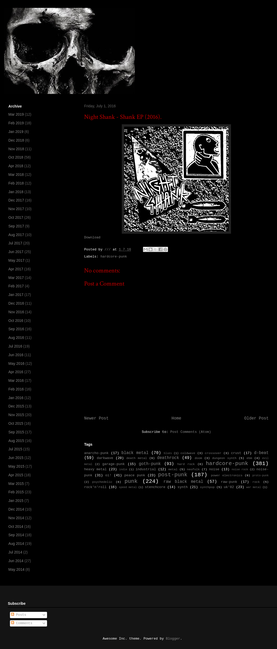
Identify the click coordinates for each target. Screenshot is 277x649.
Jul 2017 (15, 243)
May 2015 (16, 466)
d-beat (261, 453)
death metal (136, 458)
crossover (213, 453)
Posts (18, 615)
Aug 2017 (16, 235)
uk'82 (229, 487)
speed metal (128, 487)
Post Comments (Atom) (190, 432)
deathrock (168, 458)
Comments (21, 623)
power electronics (227, 475)
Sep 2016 (16, 329)
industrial (146, 469)
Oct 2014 (15, 526)
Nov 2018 (16, 149)
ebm (249, 458)
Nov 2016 (16, 312)
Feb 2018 (16, 183)
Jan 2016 (16, 398)
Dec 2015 (16, 406)
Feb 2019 (16, 123)
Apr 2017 (15, 269)
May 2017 (16, 260)
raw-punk (229, 482)
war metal (253, 487)
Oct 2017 (15, 217)
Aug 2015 (16, 441)
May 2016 (16, 363)
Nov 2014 (16, 518)
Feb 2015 (16, 492)
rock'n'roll (95, 487)
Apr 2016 (15, 372)
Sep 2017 (16, 226)
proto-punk (260, 475)
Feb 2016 (16, 389)
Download (92, 237)
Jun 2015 (16, 458)
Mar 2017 (16, 278)
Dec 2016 (16, 303)
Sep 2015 (16, 432)
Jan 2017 (16, 295)
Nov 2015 (16, 415)
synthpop (207, 487)
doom (198, 458)
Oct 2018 (15, 157)
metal (172, 469)
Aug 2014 (16, 543)
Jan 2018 (16, 192)
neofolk (193, 469)
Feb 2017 (16, 286)
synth (182, 487)
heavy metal (95, 469)
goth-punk (150, 464)
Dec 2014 (16, 509)
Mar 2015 (16, 484)
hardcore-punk (113, 257)
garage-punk (113, 464)
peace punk (134, 475)
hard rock (186, 464)
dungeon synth (224, 458)
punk (131, 481)
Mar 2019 (16, 114)
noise (214, 469)
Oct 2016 (15, 320)
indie (123, 469)
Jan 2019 (16, 132)
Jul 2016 (15, 346)
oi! (108, 475)
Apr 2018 (15, 166)
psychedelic (102, 482)
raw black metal (183, 481)
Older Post (256, 418)
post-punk (172, 475)
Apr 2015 (15, 475)
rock (256, 482)
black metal (134, 453)
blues (168, 453)
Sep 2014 (16, 535)
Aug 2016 (16, 337)
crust (236, 453)
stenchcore (155, 487)
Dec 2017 (16, 200)
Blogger (173, 639)
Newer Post (96, 418)
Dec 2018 (16, 140)
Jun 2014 (16, 561)
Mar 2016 (16, 380)
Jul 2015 (15, 449)
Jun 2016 (16, 355)
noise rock (240, 469)
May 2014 (16, 569)
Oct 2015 (15, 423)
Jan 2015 (16, 501)
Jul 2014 (15, 552)
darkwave (105, 458)
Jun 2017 (16, 252)
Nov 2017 (16, 209)
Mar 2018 (16, 174)
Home (176, 418)
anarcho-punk (96, 453)
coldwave (188, 453)
